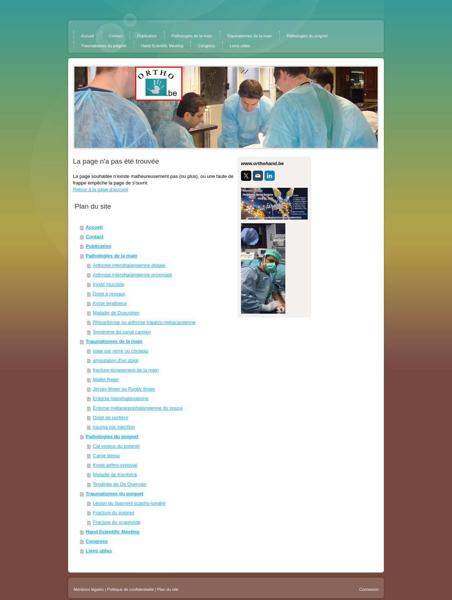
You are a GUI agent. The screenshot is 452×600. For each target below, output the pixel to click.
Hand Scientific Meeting (113, 531)
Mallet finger (106, 379)
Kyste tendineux (110, 303)
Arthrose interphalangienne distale (129, 265)
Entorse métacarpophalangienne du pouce (138, 408)
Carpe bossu (106, 455)
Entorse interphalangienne (121, 398)
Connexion (368, 589)
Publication (98, 246)
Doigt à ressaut (109, 294)
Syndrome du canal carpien (122, 332)
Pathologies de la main (111, 255)
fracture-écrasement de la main (126, 370)
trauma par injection (114, 427)
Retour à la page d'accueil (100, 189)
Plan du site (167, 589)
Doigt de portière (110, 417)
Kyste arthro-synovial (115, 465)
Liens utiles (99, 551)
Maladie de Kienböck (115, 474)
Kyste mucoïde (109, 284)
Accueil (94, 227)
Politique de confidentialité (130, 589)
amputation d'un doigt (115, 360)
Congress (97, 541)
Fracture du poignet (113, 512)
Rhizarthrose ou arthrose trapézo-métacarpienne (144, 322)
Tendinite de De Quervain (120, 484)
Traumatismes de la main (114, 341)
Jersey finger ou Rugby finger (124, 389)
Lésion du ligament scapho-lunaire (129, 503)
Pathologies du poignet (112, 436)
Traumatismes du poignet (114, 493)
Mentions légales (89, 589)
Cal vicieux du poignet (116, 446)
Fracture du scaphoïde (117, 522)
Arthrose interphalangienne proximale (132, 274)
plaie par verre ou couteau (120, 351)
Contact (94, 236)
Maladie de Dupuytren (116, 313)
